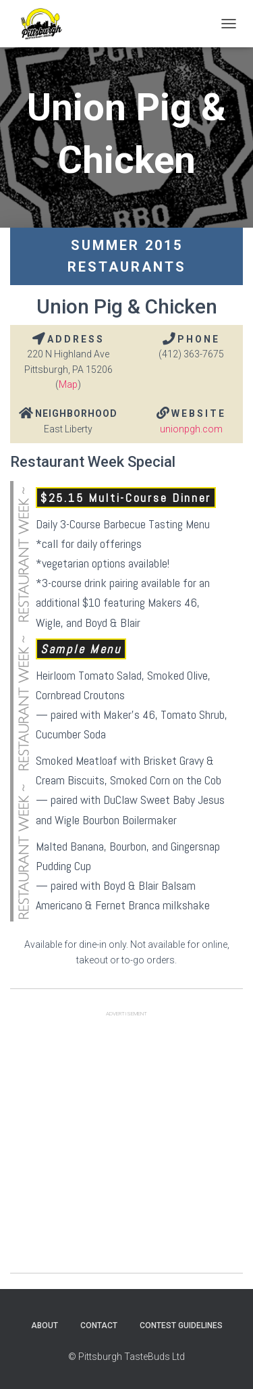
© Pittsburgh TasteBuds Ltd (126, 1356)
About (44, 1325)
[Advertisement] (126, 1146)
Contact (98, 1325)
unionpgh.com (191, 429)
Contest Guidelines (181, 1325)
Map (68, 384)
